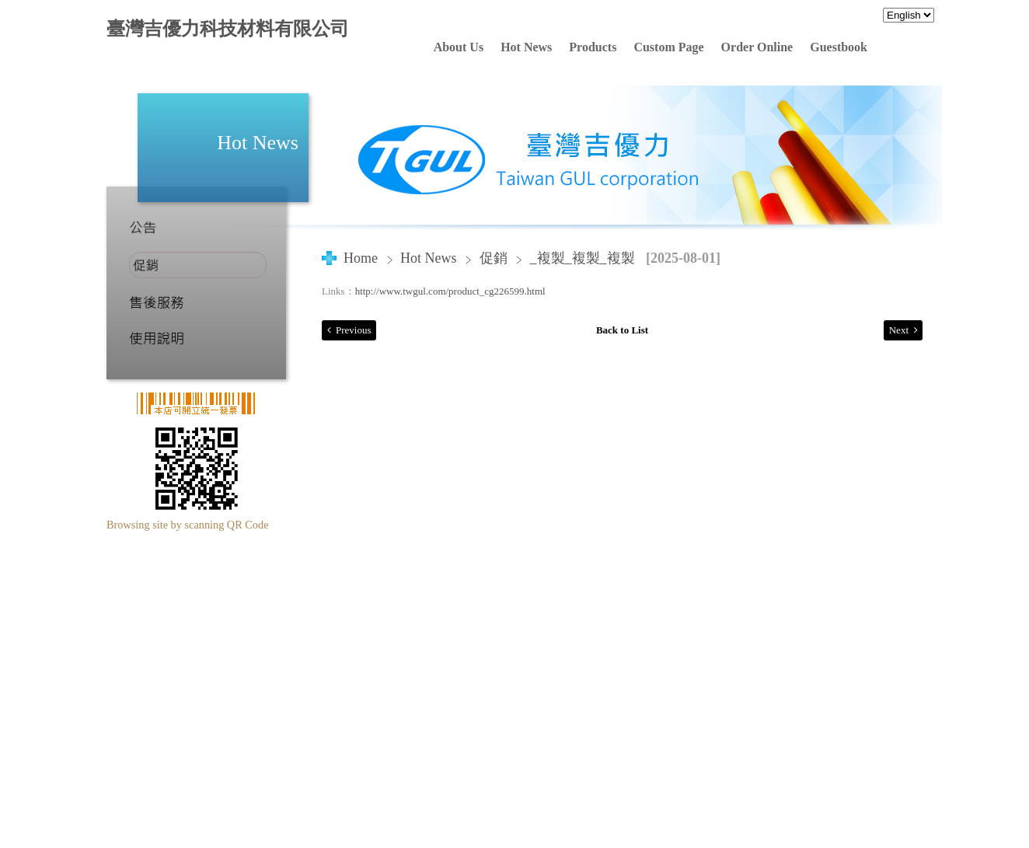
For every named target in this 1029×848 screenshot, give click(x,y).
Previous (353, 330)
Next (899, 330)
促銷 (493, 258)
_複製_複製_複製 (582, 258)
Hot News (430, 258)
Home (361, 258)
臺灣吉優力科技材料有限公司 (227, 29)
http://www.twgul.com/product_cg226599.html (450, 291)
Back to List (622, 330)
